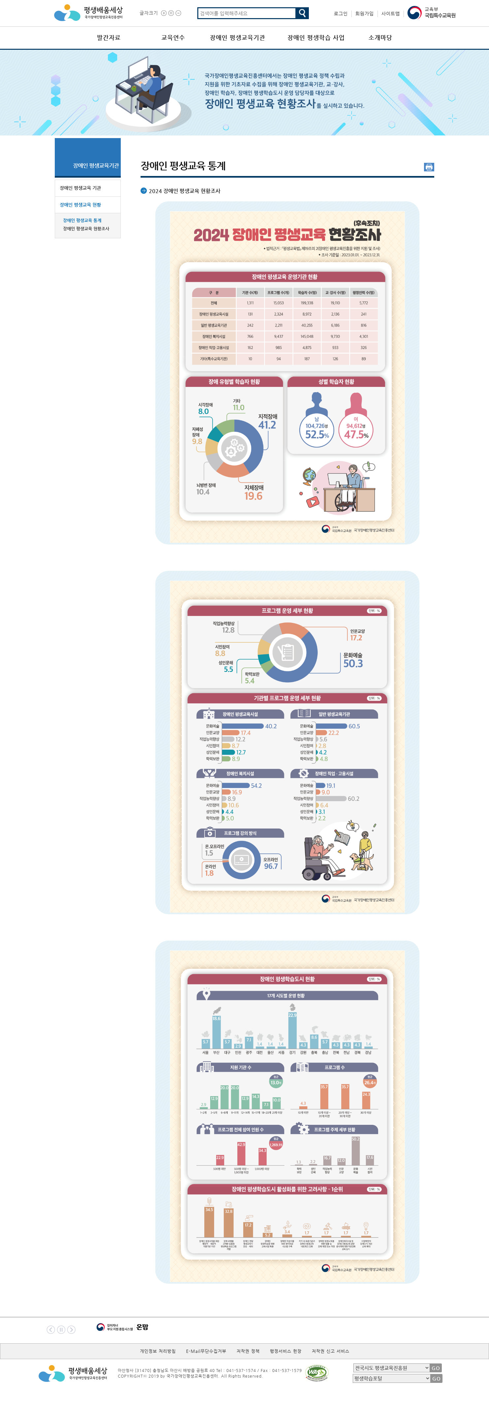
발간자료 (109, 37)
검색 (302, 13)
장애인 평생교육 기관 (80, 187)
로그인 (341, 13)
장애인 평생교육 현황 (80, 204)
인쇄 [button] (429, 167)
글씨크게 (164, 13)
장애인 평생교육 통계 (82, 220)
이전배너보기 (51, 1330)
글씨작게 (178, 13)
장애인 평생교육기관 (237, 37)
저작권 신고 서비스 (330, 1351)
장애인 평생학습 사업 (316, 37)
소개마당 (380, 37)
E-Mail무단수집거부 (206, 1351)
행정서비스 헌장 (286, 1351)
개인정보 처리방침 (158, 1351)
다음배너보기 (71, 1330)
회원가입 (364, 13)
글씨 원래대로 (171, 13)
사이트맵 (390, 13)
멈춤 (61, 1330)
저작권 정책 (248, 1351)
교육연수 (173, 37)
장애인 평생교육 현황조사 (86, 228)
